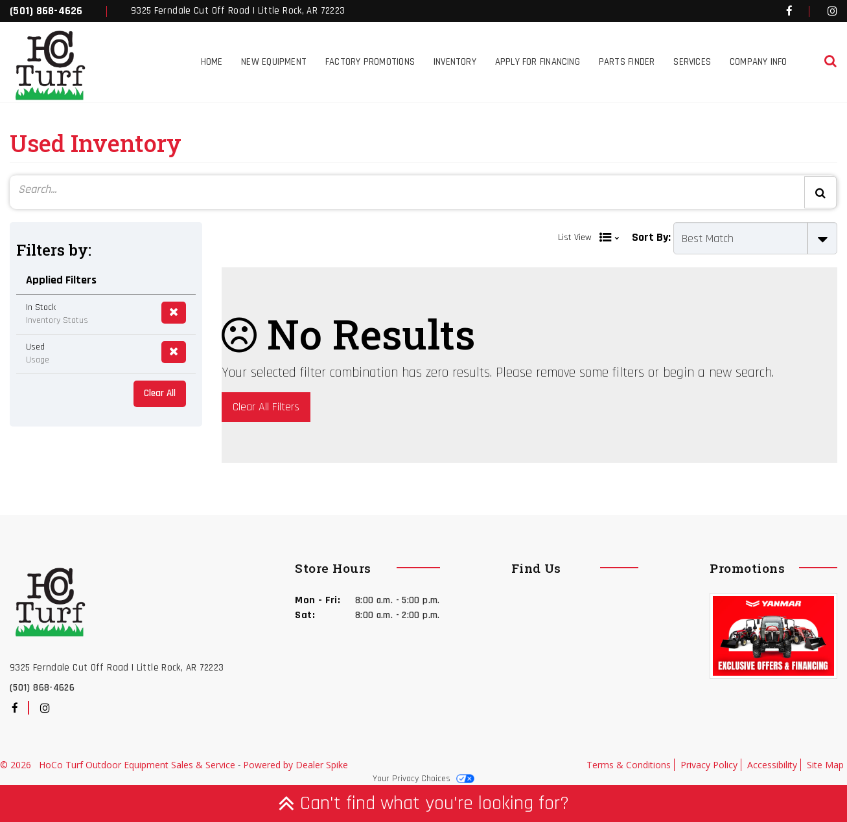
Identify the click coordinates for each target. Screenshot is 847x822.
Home (212, 62)
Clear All (160, 393)
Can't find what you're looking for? (423, 803)
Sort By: (651, 237)
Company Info (758, 62)
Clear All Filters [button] (266, 406)
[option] (773, 638)
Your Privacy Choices (423, 778)
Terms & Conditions (628, 765)
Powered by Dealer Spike (295, 765)
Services (692, 62)
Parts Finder (627, 62)
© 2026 (19, 765)
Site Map (825, 765)
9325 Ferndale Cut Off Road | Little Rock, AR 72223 (238, 11)
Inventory (455, 62)
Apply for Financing (537, 62)
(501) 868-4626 (46, 11)
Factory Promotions (370, 62)
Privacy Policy (708, 765)
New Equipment (274, 62)
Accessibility (772, 765)
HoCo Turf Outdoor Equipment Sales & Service (138, 765)
